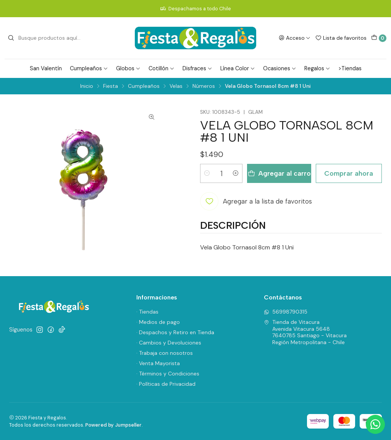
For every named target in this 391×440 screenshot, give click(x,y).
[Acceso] (294, 38)
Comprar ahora (348, 173)
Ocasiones (279, 68)
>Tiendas (350, 68)
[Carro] (378, 38)
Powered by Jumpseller (113, 425)
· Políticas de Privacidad (166, 383)
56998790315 (285, 311)
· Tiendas (147, 311)
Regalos (317, 68)
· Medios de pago (158, 322)
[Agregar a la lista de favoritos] (256, 201)
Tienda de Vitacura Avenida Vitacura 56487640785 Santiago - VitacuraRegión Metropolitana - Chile (305, 332)
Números (203, 86)
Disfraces (197, 68)
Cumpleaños (89, 68)
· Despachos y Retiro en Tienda (175, 332)
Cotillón (161, 68)
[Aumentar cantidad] (235, 173)
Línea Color (237, 68)
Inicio (86, 86)
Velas (176, 86)
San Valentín (46, 68)
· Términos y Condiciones (167, 373)
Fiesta (110, 86)
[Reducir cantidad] (206, 173)
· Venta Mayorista (158, 363)
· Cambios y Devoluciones (168, 342)
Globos (128, 68)
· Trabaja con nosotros (164, 352)
